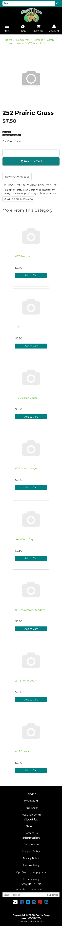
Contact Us (31, 833)
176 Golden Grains (26, 397)
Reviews (17, 176)
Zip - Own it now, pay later (31, 872)
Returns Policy (31, 865)
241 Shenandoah (25, 680)
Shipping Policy (31, 851)
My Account (31, 800)
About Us (31, 826)
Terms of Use (31, 844)
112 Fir (18, 327)
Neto (42, 921)
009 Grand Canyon (27, 468)
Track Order (31, 807)
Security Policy (31, 879)
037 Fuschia (22, 256)
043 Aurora (22, 751)
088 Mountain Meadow (30, 609)
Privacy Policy (31, 858)
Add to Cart (31, 161)
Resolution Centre (31, 814)
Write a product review (18, 198)
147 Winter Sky (24, 539)
